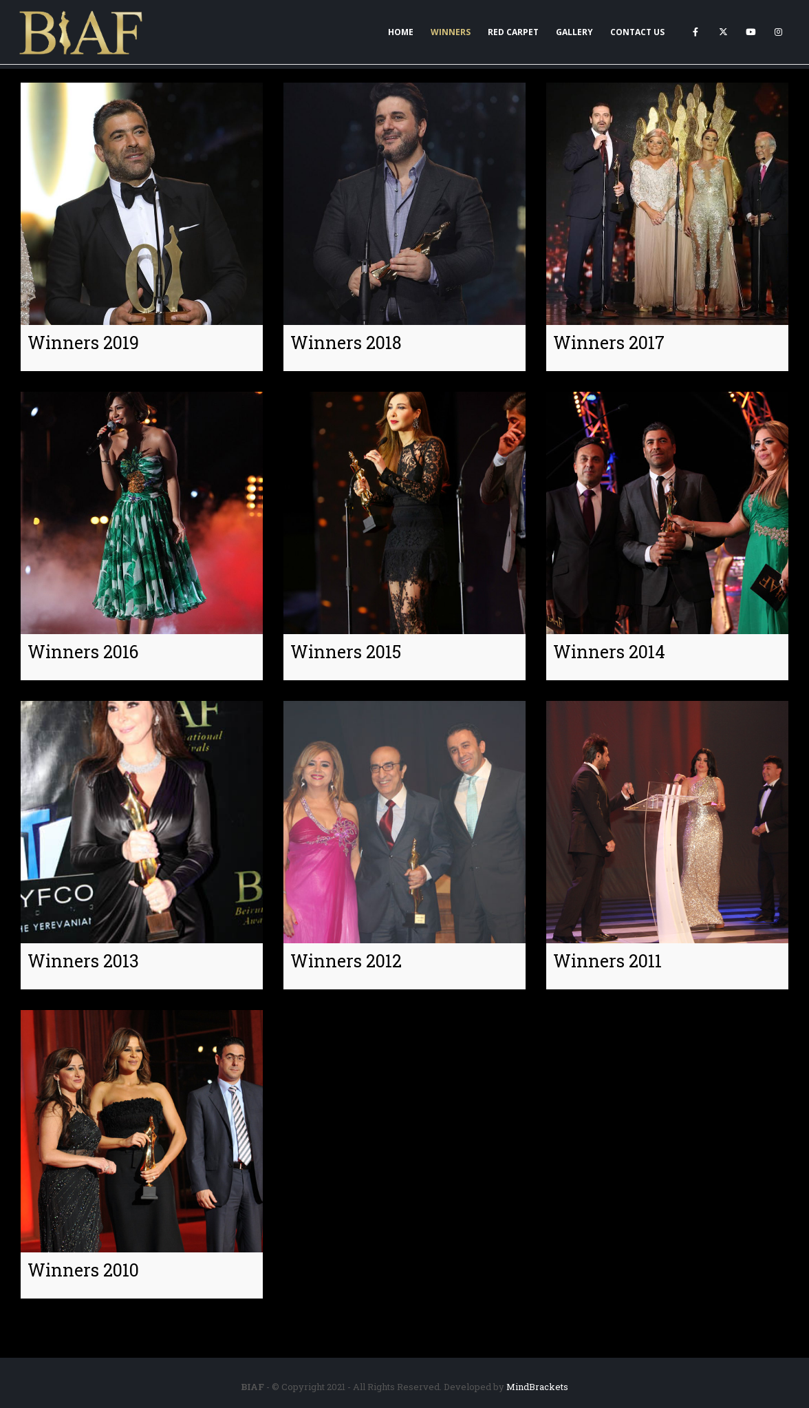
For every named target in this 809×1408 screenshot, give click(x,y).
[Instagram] (778, 31)
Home (400, 32)
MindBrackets (537, 1386)
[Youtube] (750, 31)
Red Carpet (513, 32)
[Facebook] (695, 31)
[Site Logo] (82, 32)
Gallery (574, 32)
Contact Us (637, 32)
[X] (723, 31)
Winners (451, 32)
